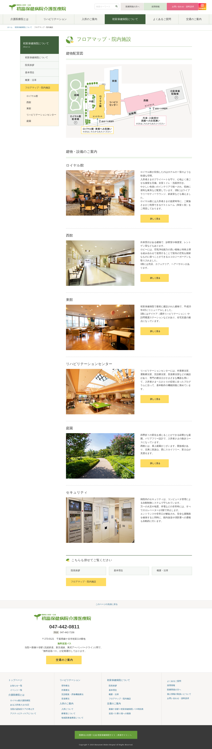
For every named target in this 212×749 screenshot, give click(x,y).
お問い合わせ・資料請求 (183, 6)
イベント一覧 (16, 690)
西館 (28, 102)
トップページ (15, 680)
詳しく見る (155, 219)
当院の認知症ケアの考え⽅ (22, 709)
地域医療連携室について (72, 718)
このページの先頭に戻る (107, 604)
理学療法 (65, 685)
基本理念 (118, 570)
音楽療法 (65, 698)
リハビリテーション (55, 19)
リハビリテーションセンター (41, 115)
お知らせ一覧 (16, 685)
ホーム (9, 27)
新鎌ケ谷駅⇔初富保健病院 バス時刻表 (126, 709)
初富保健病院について (125, 19)
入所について (67, 709)
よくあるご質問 (162, 19)
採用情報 (156, 6)
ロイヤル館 (32, 96)
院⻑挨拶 (75, 570)
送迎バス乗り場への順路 (120, 713)
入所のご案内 (89, 19)
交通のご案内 (194, 19)
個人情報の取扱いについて (179, 694)
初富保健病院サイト (105, 735)
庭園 (28, 121)
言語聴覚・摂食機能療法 (72, 694)
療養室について (68, 713)
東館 (28, 108)
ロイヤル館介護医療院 (20, 700)
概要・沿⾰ (162, 570)
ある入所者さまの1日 (19, 705)
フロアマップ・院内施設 (83, 581)
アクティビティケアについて (23, 713)
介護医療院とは (19, 19)
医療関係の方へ (133, 6)
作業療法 (65, 690)
